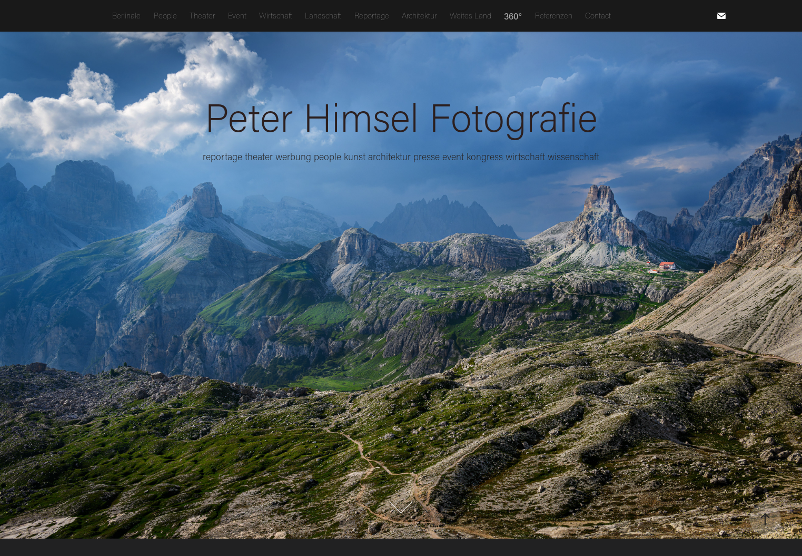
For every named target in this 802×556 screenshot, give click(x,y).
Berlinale (126, 16)
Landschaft (323, 16)
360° (513, 16)
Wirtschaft (275, 16)
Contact (598, 16)
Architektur (419, 16)
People (165, 16)
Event (237, 16)
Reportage (371, 16)
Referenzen (553, 16)
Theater (202, 16)
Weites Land (470, 16)
